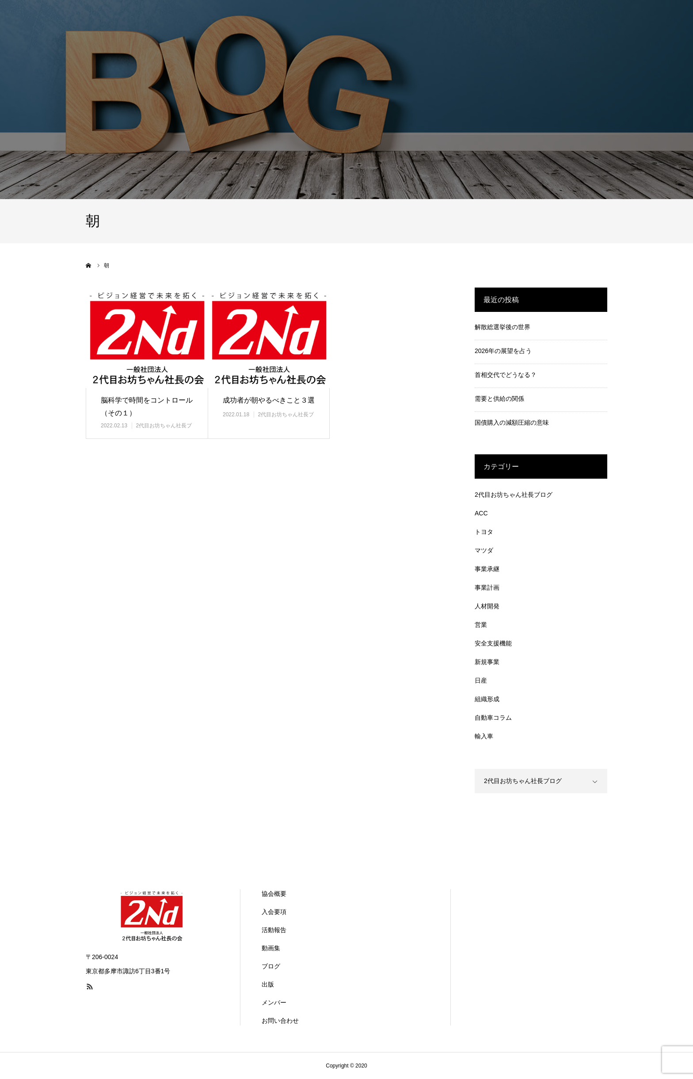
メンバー (274, 1002)
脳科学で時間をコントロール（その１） (147, 406)
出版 (268, 984)
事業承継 (487, 568)
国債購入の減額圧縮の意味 (512, 422)
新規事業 (487, 661)
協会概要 (274, 893)
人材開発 (487, 606)
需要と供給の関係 (499, 398)
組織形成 (487, 699)
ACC (481, 513)
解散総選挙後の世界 (502, 326)
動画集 (271, 948)
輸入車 (484, 736)
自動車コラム (493, 717)
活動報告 (274, 929)
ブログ (271, 966)
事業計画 (487, 587)
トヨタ (484, 531)
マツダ (484, 550)
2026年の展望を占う (503, 350)
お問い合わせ (280, 1020)
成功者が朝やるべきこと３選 (269, 400)
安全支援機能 (493, 643)
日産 (481, 680)
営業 (481, 624)
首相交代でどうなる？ (506, 374)
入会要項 (274, 911)
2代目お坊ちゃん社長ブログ (513, 494)
